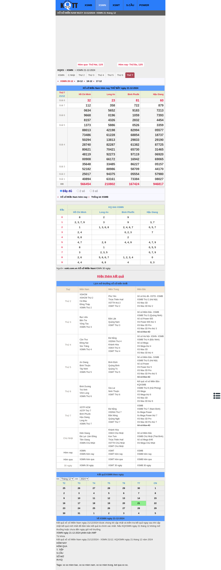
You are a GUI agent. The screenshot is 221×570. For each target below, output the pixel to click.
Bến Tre (83, 320)
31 (79, 513)
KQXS (60, 70)
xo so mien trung (104, 565)
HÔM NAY (61, 543)
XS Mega (141, 391)
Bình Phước (133, 94)
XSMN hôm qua (87, 459)
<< (57, 479)
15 (155, 498)
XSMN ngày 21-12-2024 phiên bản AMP (76, 532)
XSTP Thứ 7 (85, 410)
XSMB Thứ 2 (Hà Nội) (147, 299)
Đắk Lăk (112, 318)
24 (79, 508)
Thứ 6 (120, 75)
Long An (111, 94)
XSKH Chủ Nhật (115, 433)
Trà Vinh (83, 390)
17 (79, 503)
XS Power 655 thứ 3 (146, 322)
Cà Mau (83, 301)
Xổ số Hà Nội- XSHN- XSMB (150, 336)
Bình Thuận (85, 365)
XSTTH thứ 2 (114, 303)
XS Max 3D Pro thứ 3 (147, 328)
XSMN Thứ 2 (86, 307)
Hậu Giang (158, 94)
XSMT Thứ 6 (114, 394)
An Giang (84, 362)
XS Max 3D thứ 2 (145, 306)
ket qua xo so (120, 565)
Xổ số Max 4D (143, 332)
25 (64, 488)
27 (94, 488)
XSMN (102, 5)
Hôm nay (68, 452)
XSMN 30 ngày (102, 268)
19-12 (80, 81)
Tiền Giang (85, 439)
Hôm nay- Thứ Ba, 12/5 (130, 64)
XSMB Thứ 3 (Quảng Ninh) (149, 315)
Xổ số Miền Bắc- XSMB (148, 312)
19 (109, 503)
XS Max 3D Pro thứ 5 (147, 373)
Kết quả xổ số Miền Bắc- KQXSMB (148, 383)
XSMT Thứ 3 (114, 325)
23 (64, 508)
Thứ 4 (101, 75)
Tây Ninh (84, 369)
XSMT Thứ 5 (114, 372)
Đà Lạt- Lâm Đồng (88, 436)
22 (155, 503)
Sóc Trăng (84, 346)
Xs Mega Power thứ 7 (147, 415)
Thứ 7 (130, 75)
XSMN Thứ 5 (86, 372)
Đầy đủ (66, 191)
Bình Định (113, 362)
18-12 (89, 81)
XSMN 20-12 (66, 81)
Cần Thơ (84, 339)
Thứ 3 (91, 75)
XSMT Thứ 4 (114, 351)
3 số (94, 191)
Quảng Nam (114, 322)
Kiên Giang (85, 433)
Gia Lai (111, 388)
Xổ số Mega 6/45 (145, 439)
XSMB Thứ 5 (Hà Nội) (147, 360)
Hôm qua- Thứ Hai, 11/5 (90, 64)
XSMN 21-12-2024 (85, 70)
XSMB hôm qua (144, 459)
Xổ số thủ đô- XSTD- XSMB (150, 296)
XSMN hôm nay (87, 454)
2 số (81, 191)
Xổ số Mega (142, 343)
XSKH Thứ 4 (114, 348)
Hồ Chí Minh (85, 94)
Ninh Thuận (113, 391)
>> (76, 479)
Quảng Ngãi (113, 419)
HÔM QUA (61, 546)
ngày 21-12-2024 (129, 88)
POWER (144, 5)
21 (138, 503)
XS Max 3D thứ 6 (145, 401)
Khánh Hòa (113, 344)
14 (138, 498)
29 (124, 488)
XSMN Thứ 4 (86, 349)
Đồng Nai (84, 343)
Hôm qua (68, 459)
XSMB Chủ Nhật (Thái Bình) (150, 436)
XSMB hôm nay (144, 454)
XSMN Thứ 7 (86, 424)
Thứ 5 (111, 75)
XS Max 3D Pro (144, 325)
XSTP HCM (85, 407)
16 (64, 503)
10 (79, 498)
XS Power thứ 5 (144, 367)
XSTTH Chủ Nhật (116, 443)
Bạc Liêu (84, 317)
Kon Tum (112, 436)
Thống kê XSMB (99, 197)
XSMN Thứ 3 (86, 327)
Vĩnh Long (84, 393)
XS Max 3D (142, 303)
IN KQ (59, 559)
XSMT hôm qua (115, 459)
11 (94, 498)
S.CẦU (130, 5)
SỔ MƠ (60, 556)
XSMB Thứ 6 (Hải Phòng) (149, 388)
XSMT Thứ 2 (114, 306)
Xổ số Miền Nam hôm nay (96, 88)
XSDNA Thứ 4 (115, 341)
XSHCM (83, 294)
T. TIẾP (60, 549)
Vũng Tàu (84, 324)
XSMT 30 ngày (115, 465)
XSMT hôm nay (115, 454)
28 (109, 488)
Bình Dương (85, 386)
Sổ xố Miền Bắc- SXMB (148, 357)
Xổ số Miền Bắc (144, 433)
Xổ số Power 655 (145, 318)
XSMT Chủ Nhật (116, 446)
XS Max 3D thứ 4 (145, 353)
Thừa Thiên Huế (116, 299)
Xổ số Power (143, 364)
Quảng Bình (113, 365)
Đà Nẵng (112, 338)
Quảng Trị (113, 369)
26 (79, 488)
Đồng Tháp (85, 304)
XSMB (88, 5)
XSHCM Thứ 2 (86, 298)
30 (138, 488)
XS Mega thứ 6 (144, 394)
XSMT (116, 5)
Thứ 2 (82, 75)
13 (124, 498)
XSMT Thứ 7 (114, 422)
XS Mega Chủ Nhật (146, 443)
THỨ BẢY (115, 88)
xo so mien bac (70, 565)
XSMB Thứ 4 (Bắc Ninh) (148, 339)
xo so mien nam (87, 565)
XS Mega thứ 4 (144, 346)
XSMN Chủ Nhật (87, 443)
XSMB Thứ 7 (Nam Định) (148, 409)
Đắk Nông (113, 415)
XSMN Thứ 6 (86, 396)
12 (109, 498)
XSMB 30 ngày (144, 465)
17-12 (99, 81)
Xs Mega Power (144, 412)
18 (94, 503)
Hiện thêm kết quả (110, 276)
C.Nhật (71, 75)
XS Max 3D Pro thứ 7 (147, 422)
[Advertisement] (82, 38)
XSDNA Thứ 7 (115, 412)
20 (124, 503)
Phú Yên (112, 296)
